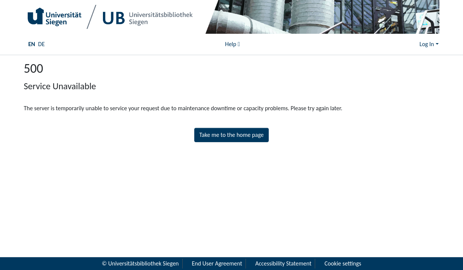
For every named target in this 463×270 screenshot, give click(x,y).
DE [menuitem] (41, 44)
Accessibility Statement (283, 263)
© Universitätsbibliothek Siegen (140, 263)
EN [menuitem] (31, 44)
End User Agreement (217, 263)
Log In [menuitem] (427, 44)
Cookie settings (343, 263)
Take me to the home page (231, 134)
